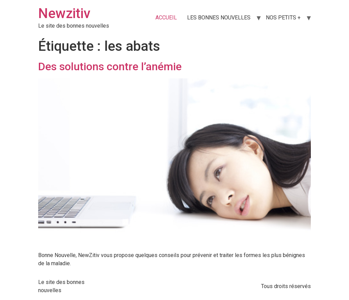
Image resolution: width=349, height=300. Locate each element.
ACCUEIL (166, 17)
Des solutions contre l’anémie (110, 66)
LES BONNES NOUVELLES (219, 17)
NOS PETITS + (283, 17)
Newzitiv (64, 13)
